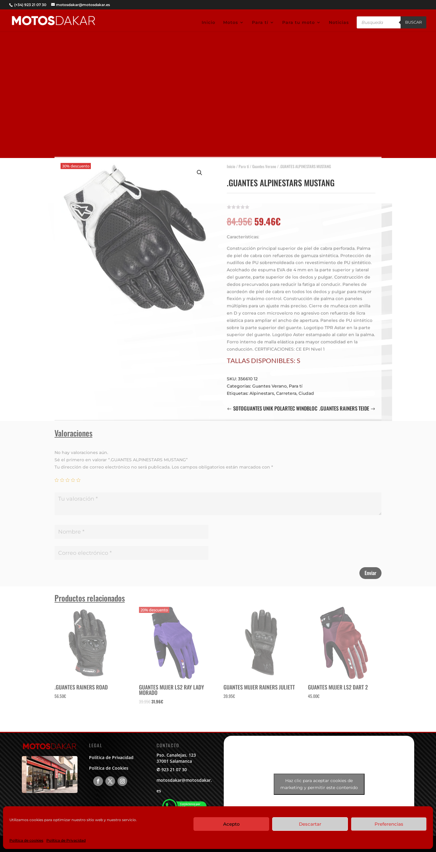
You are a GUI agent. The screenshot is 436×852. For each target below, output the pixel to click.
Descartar (310, 824)
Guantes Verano (264, 163)
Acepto (231, 824)
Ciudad (306, 390)
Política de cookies (26, 840)
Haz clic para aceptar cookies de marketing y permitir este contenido (319, 784)
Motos (230, 22)
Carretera (286, 390)
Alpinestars (261, 390)
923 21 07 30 (174, 769)
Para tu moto (298, 22)
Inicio (208, 22)
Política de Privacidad (66, 840)
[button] (199, 169)
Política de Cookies (108, 768)
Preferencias (389, 824)
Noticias (339, 22)
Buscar (413, 22)
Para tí (260, 22)
